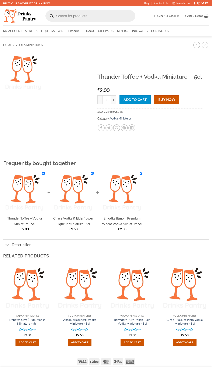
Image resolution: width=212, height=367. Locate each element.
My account (12, 31)
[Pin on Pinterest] (124, 127)
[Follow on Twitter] (202, 3)
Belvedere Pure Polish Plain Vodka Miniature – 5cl (132, 321)
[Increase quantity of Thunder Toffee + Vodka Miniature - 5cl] (113, 99)
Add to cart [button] (27, 342)
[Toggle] (7, 245)
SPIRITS (31, 31)
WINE (61, 31)
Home (7, 45)
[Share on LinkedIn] (131, 127)
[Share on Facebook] (101, 127)
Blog (146, 3)
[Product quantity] (106, 99)
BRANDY (74, 31)
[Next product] (196, 45)
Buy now (166, 99)
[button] (181, 3)
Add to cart (135, 99)
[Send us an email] (206, 3)
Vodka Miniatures (29, 45)
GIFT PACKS (106, 31)
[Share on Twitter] (108, 127)
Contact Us (161, 3)
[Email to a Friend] (116, 127)
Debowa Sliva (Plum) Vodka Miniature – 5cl (27, 321)
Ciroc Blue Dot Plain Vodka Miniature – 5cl (185, 321)
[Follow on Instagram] (198, 3)
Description (17, 245)
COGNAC (89, 31)
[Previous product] (205, 45)
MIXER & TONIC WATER (132, 31)
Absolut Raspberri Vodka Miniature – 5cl (79, 321)
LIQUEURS (48, 31)
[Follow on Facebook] (194, 3)
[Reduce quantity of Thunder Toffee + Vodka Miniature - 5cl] (99, 99)
